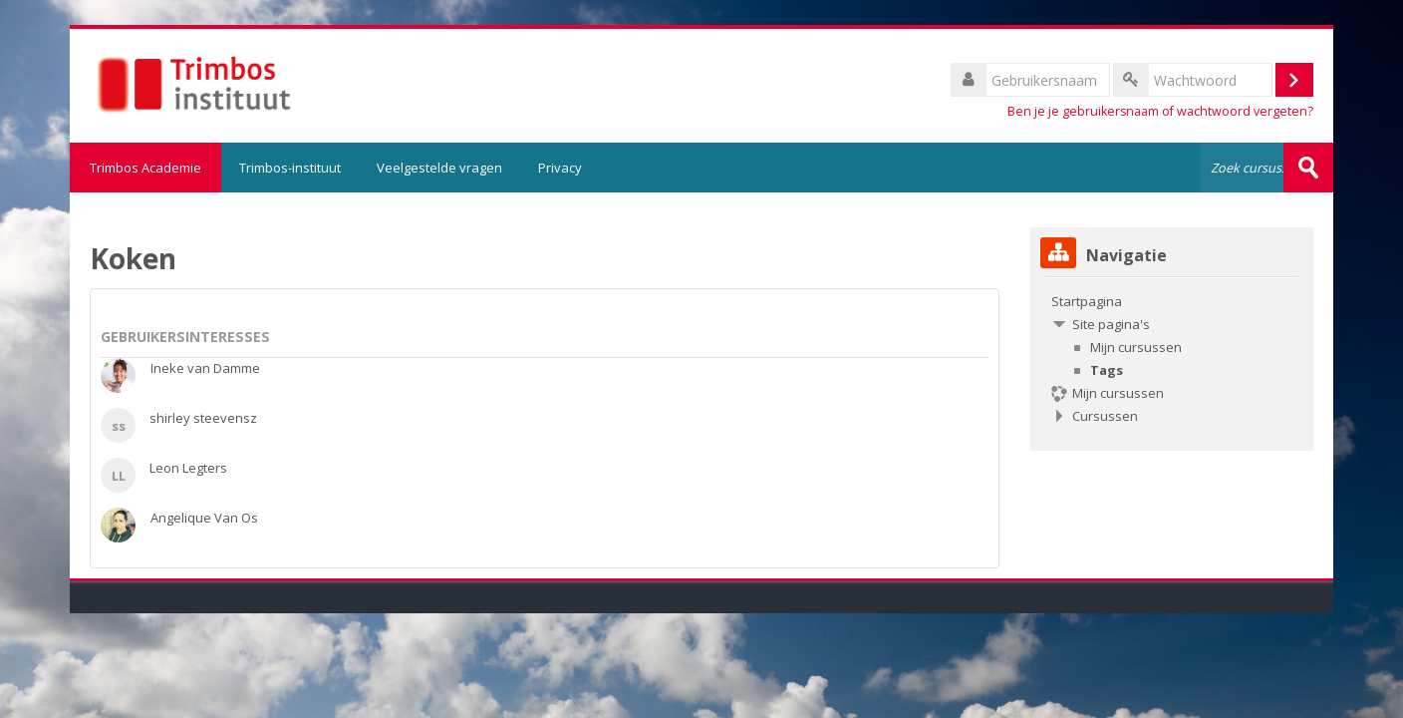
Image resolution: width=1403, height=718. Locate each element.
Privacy (560, 168)
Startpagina (1086, 301)
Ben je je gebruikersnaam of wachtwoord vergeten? (1160, 111)
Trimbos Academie (145, 168)
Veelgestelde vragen (439, 168)
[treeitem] (1171, 358)
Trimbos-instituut (290, 168)
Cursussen (1105, 416)
